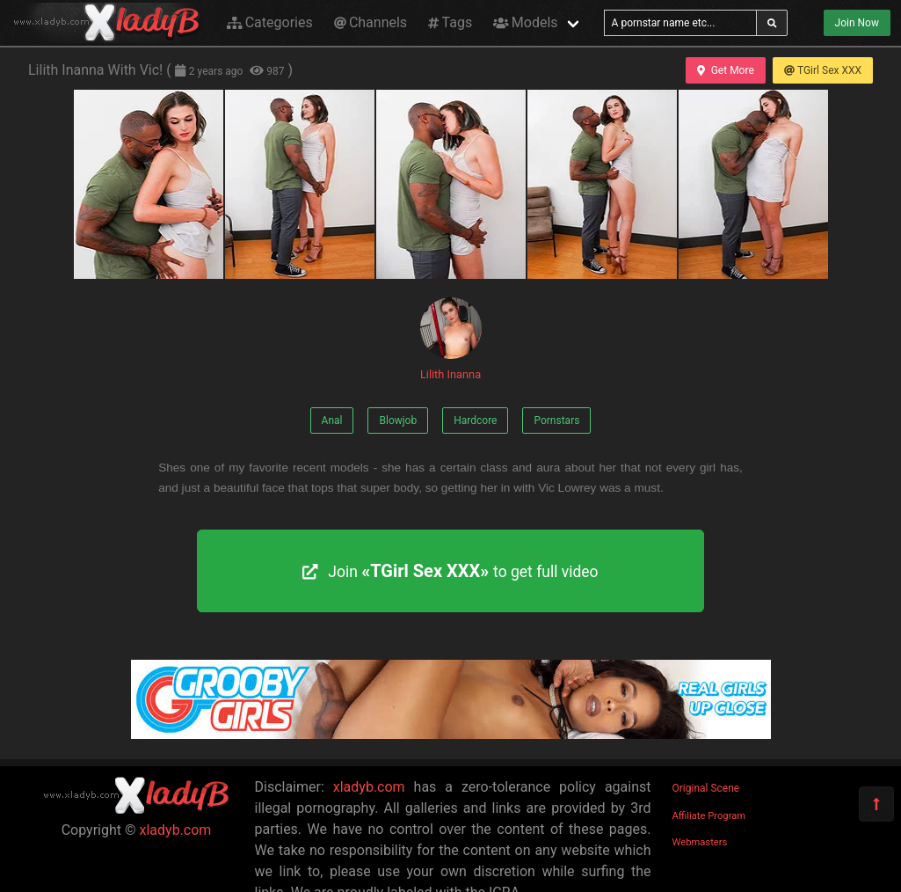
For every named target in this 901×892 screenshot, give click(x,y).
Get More (725, 70)
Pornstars (556, 420)
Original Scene (706, 788)
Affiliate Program (709, 816)
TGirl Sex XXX (822, 70)
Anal (332, 420)
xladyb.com (176, 830)
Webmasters (700, 842)
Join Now (857, 23)
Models (525, 22)
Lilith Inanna (451, 339)
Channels (370, 22)
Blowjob (398, 420)
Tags (450, 22)
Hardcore (475, 420)
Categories (270, 22)
